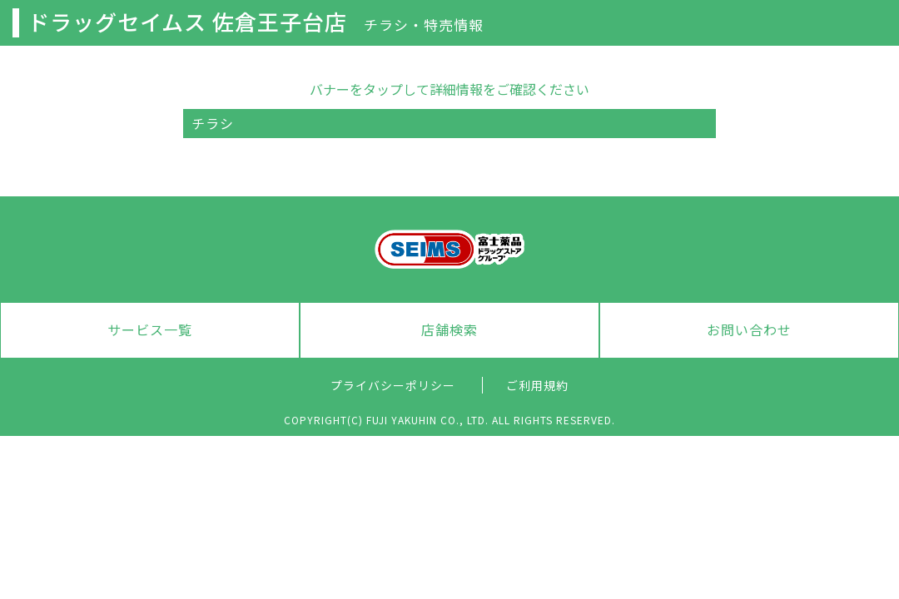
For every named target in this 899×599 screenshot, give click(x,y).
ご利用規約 (537, 385)
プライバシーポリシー (392, 385)
